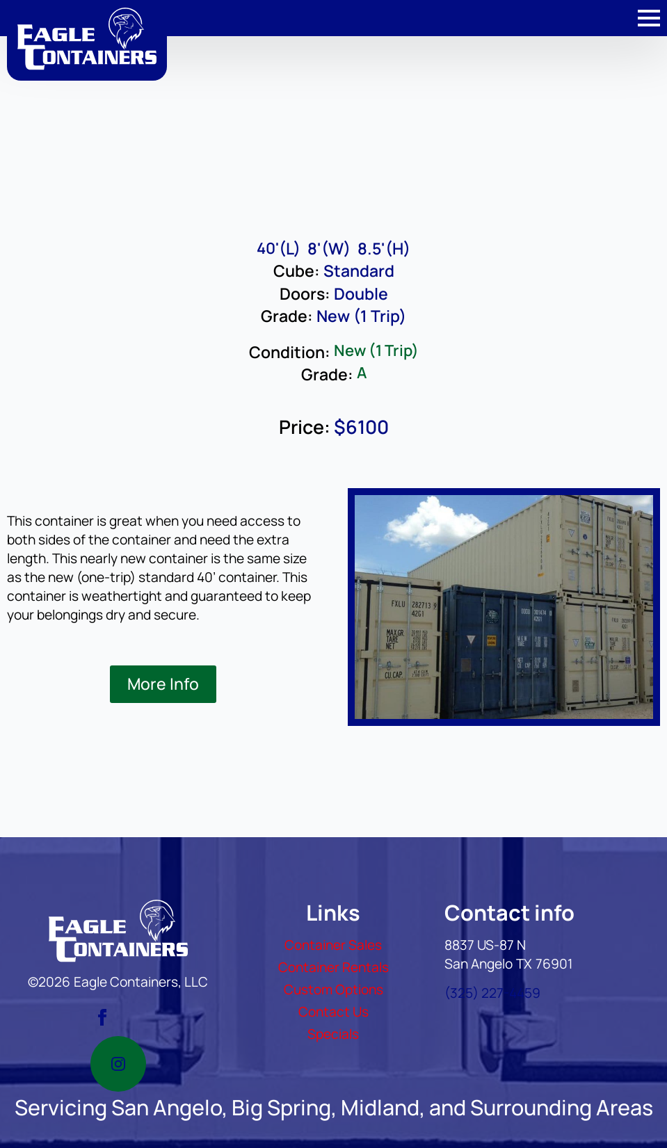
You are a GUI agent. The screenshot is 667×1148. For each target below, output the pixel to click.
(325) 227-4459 (492, 993)
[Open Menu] (649, 18)
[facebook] (102, 1017)
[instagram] (118, 1064)
